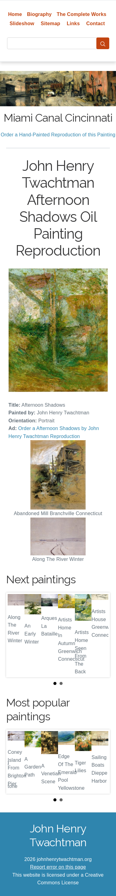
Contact (95, 23)
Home (15, 14)
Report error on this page (58, 867)
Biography (39, 14)
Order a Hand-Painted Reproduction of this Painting (58, 134)
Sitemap (50, 23)
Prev (16, 635)
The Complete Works (81, 14)
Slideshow (22, 23)
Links (73, 23)
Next (100, 635)
